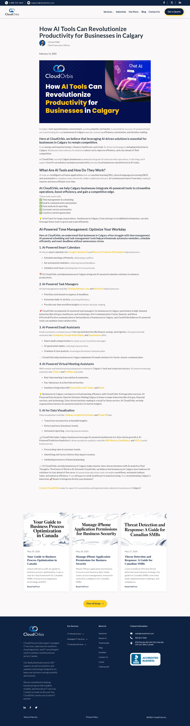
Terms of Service (30, 717)
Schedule (102, 652)
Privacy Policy (92, 717)
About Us (103, 638)
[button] (109, 11)
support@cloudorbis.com (42, 3)
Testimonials (104, 643)
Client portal (104, 666)
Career (101, 662)
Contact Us (154, 12)
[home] (12, 12)
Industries (103, 633)
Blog (144, 12)
